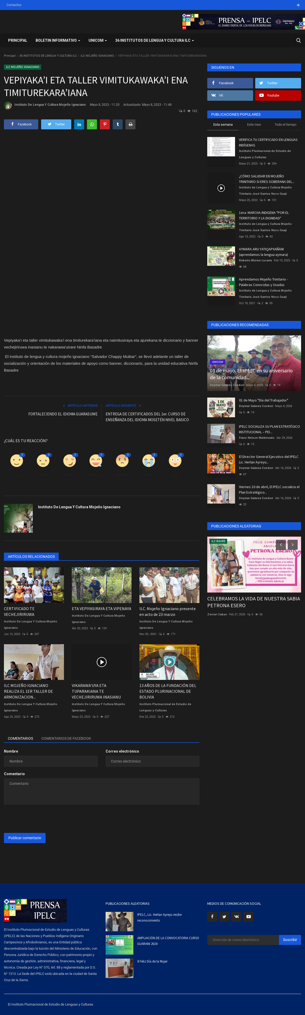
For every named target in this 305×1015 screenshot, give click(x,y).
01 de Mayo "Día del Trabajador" (263, 400)
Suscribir (290, 940)
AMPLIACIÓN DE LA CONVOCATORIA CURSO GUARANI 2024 (168, 941)
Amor (69, 475)
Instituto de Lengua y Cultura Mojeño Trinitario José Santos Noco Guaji (265, 190)
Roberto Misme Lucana (255, 260)
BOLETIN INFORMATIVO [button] (58, 40)
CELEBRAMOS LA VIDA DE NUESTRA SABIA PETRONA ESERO (253, 602)
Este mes (254, 124)
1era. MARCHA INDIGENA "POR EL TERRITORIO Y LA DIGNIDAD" (264, 215)
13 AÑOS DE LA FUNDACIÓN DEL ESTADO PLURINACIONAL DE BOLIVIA (167, 691)
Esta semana (223, 124)
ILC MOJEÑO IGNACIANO (97, 55)
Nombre (11, 751)
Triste (148, 475)
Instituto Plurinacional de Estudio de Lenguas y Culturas (165, 707)
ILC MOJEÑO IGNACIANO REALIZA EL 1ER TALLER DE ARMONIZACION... (28, 691)
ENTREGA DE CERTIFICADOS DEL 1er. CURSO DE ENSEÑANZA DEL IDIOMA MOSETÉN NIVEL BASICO (147, 416)
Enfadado (122, 475)
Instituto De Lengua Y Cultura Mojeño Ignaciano (45, 105)
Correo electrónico (122, 751)
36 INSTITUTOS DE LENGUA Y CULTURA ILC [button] (154, 40)
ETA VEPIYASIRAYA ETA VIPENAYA (101, 608)
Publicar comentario (24, 838)
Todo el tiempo (285, 124)
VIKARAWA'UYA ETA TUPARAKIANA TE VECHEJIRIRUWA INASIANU (96, 691)
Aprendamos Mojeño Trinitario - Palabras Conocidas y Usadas (263, 282)
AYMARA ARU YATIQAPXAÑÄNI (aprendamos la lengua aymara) (263, 252)
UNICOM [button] (98, 40)
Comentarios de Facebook (66, 738)
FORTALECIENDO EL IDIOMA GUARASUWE (62, 413)
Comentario (14, 774)
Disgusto (43, 475)
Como (16, 475)
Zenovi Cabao (217, 614)
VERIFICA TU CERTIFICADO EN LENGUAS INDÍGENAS (268, 142)
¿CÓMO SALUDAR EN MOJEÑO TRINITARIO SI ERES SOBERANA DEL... (267, 179)
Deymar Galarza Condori (227, 385)
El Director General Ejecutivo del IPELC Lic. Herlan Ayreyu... (268, 459)
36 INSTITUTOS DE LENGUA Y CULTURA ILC (48, 55)
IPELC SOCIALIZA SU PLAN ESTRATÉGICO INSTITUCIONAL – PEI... (269, 429)
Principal (17, 40)
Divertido (95, 475)
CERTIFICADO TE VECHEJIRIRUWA (19, 611)
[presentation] (44, 818)
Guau (175, 475)
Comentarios (20, 738)
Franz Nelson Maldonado (256, 438)
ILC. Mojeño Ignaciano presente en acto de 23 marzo (167, 611)
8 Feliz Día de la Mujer (152, 961)
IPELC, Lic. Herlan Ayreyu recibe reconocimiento (159, 917)
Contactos (14, 5)
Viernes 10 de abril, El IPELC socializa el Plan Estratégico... (269, 489)
